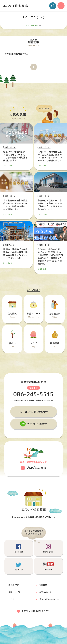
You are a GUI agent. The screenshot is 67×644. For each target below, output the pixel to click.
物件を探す (14, 585)
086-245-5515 (33, 394)
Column (33, 17)
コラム (12, 599)
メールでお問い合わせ (33, 412)
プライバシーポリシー (49, 599)
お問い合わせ (45, 592)
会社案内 (43, 585)
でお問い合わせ (37, 424)
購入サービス (15, 592)
